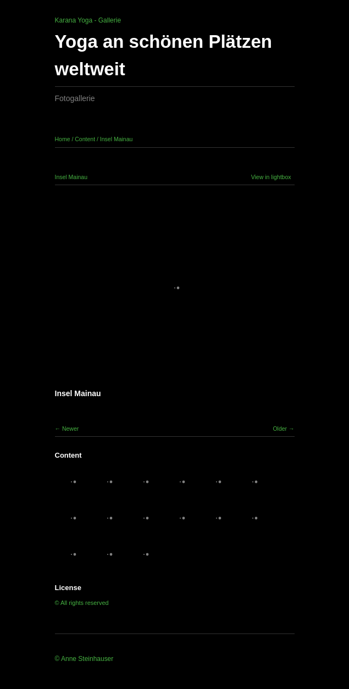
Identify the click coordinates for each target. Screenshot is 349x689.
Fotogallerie (75, 98)
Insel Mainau (116, 139)
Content (85, 139)
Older (280, 428)
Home (62, 139)
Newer (70, 428)
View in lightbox (271, 177)
